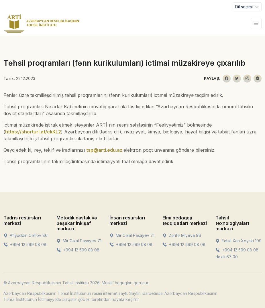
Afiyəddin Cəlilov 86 (25, 235)
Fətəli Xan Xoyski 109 (238, 240)
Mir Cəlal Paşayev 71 (78, 240)
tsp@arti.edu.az (104, 150)
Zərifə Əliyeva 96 (181, 235)
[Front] (41, 23)
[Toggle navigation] (247, 6)
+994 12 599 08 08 (24, 244)
